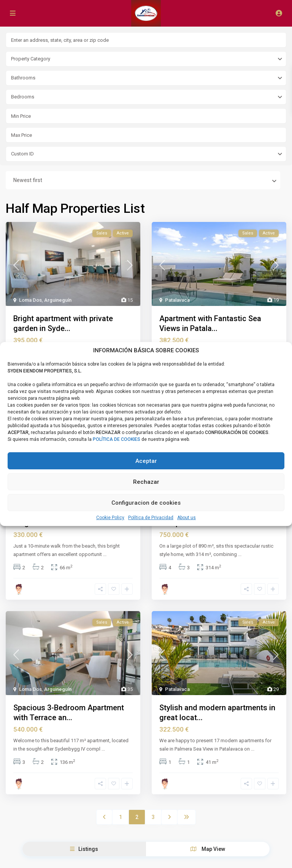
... (104, 553)
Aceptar (146, 461)
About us (186, 517)
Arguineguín (57, 300)
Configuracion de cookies (146, 502)
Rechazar (146, 481)
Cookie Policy (110, 517)
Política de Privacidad (150, 517)
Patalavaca (177, 300)
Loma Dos (30, 300)
